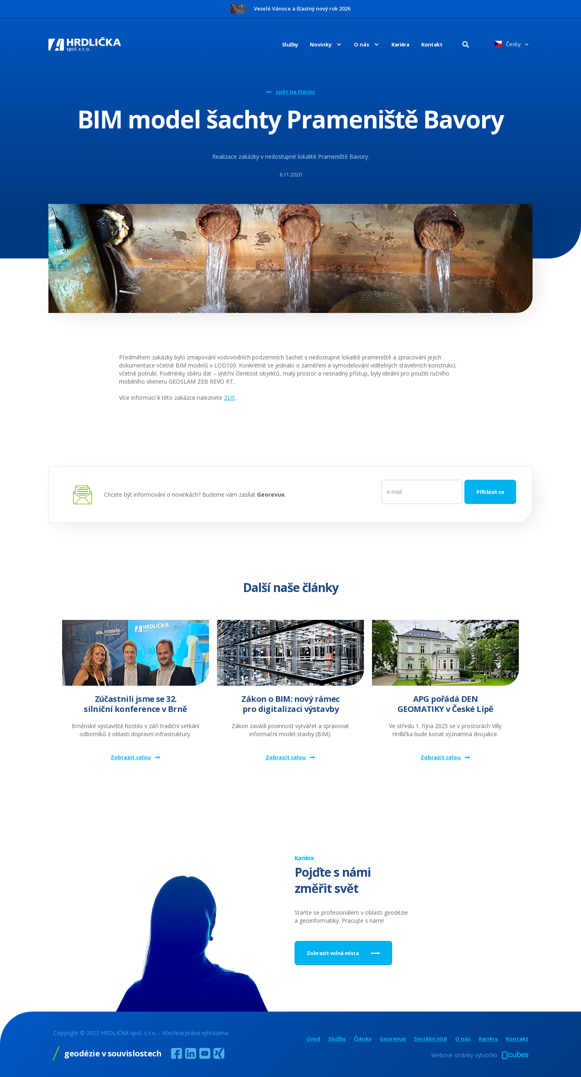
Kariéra (400, 44)
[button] (320, 44)
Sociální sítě (430, 1039)
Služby (290, 44)
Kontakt (431, 44)
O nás (462, 1039)
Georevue (393, 1039)
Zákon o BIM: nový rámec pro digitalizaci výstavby (290, 704)
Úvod (313, 1039)
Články (363, 1039)
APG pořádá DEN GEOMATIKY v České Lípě (445, 704)
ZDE (229, 397)
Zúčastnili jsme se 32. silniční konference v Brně (135, 704)
